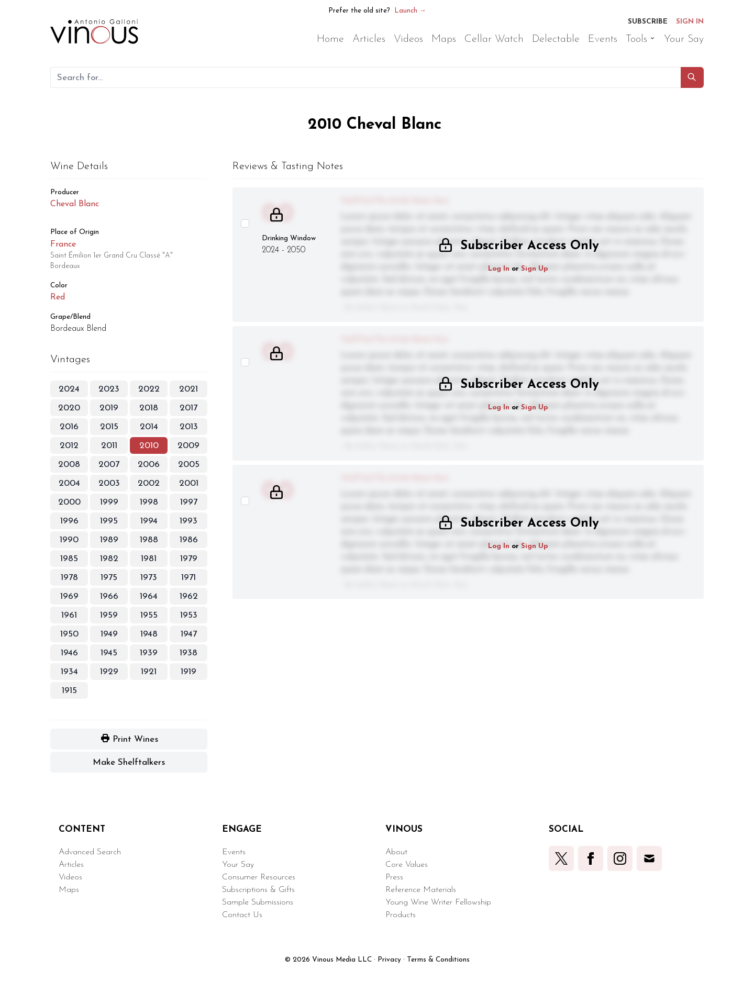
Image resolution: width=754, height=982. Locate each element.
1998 (149, 502)
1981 (149, 558)
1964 (149, 596)
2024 (69, 389)
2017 (188, 408)
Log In (498, 268)
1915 (69, 690)
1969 (69, 596)
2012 (69, 445)
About (396, 852)
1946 (69, 653)
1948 (149, 634)
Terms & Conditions (438, 959)
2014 (149, 426)
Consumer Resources (258, 877)
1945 (109, 653)
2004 (69, 483)
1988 (149, 539)
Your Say (238, 865)
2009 (188, 445)
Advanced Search (90, 852)
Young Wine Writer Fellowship (438, 902)
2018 (148, 408)
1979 (188, 558)
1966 (109, 596)
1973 (148, 577)
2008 (69, 464)
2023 (108, 389)
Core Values (406, 865)
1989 (109, 539)
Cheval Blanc (74, 204)
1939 (149, 653)
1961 (69, 615)
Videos (70, 877)
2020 (69, 408)
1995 (109, 521)
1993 (188, 521)
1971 (188, 577)
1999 (109, 502)
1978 (69, 577)
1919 (188, 671)
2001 (188, 483)
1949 (109, 634)
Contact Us (242, 915)
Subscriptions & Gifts (258, 890)
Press (394, 877)
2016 (69, 426)
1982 (109, 558)
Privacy (389, 959)
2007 (108, 464)
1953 (188, 615)
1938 (188, 653)
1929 (109, 671)
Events (234, 852)
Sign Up (534, 268)
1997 (188, 502)
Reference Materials (420, 890)
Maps (69, 890)
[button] (692, 77)
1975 (109, 577)
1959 (109, 615)
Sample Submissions (257, 902)
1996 (69, 521)
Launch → (410, 10)
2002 (149, 483)
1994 (149, 521)
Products (400, 915)
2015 (109, 426)
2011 (109, 445)
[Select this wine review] (245, 223)
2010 (149, 445)
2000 (69, 502)
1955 (149, 615)
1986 (189, 539)
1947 (189, 634)
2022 (149, 389)
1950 (69, 634)
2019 (108, 408)
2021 (188, 389)
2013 (189, 426)
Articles (71, 865)
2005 (188, 464)
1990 (69, 539)
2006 (149, 464)
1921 (149, 671)
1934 (69, 671)
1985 (69, 558)
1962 (189, 596)
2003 (109, 483)
